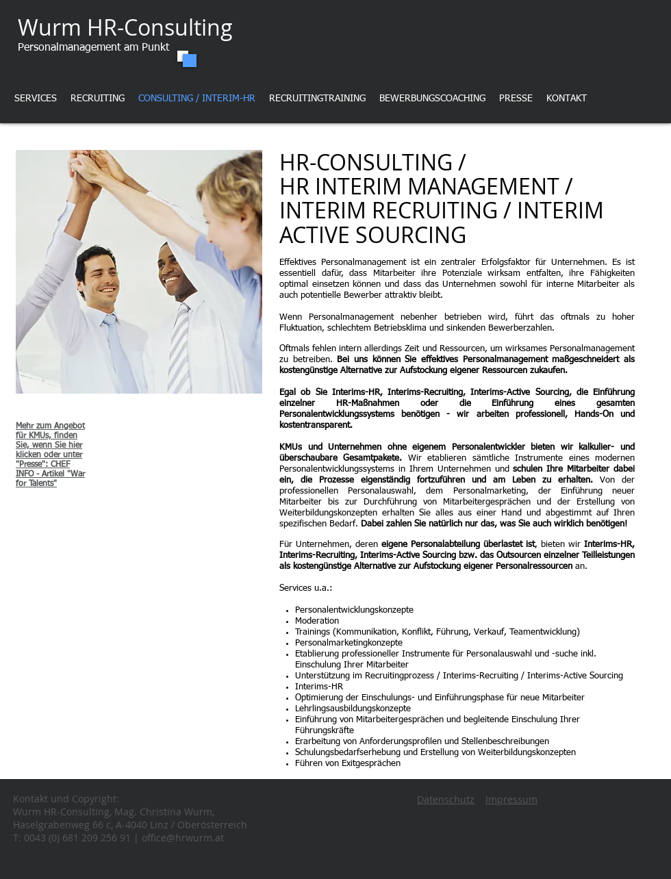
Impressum (511, 799)
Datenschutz (445, 799)
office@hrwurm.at (183, 837)
